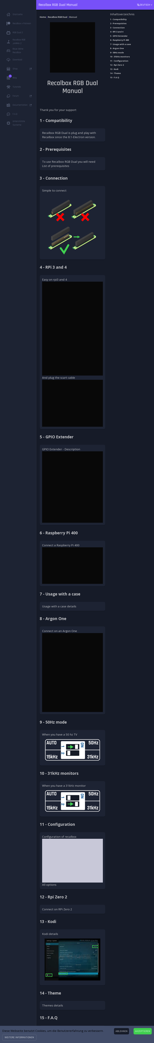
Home (43, 17)
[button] (19, 1037)
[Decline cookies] (121, 1031)
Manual (73, 17)
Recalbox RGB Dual (57, 17)
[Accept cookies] (143, 1031)
